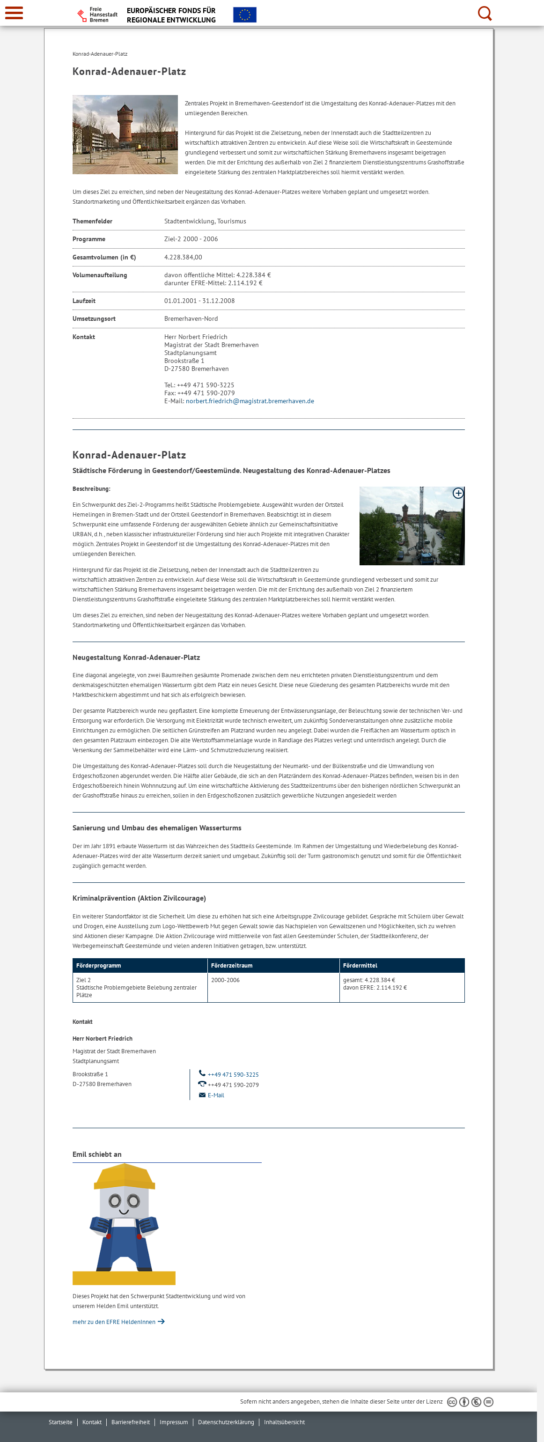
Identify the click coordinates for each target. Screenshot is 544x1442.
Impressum (174, 1422)
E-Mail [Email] (210, 1095)
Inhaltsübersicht (284, 1422)
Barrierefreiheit (130, 1422)
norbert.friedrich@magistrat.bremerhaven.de (250, 401)
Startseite (61, 1422)
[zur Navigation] (14, 13)
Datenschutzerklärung (226, 1422)
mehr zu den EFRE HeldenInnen (115, 1322)
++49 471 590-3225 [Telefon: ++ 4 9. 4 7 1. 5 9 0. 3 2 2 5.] (228, 1075)
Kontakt (92, 1422)
